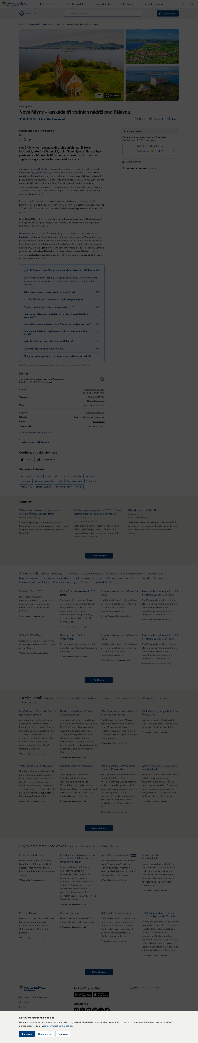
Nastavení (63, 1034)
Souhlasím (26, 1034)
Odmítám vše (45, 1034)
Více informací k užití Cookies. (57, 1025)
